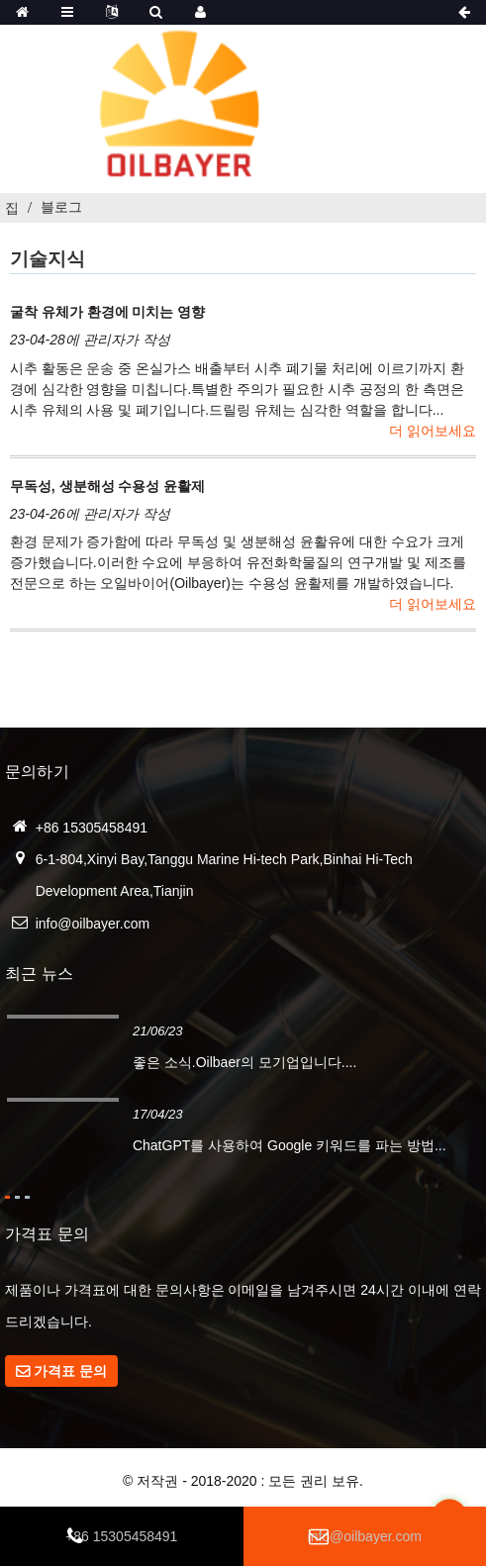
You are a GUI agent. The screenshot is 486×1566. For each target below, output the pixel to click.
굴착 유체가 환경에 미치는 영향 (108, 312)
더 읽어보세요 (432, 431)
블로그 (61, 207)
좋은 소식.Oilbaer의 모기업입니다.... (244, 1062)
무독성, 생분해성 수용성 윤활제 (108, 486)
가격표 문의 (70, 1371)
